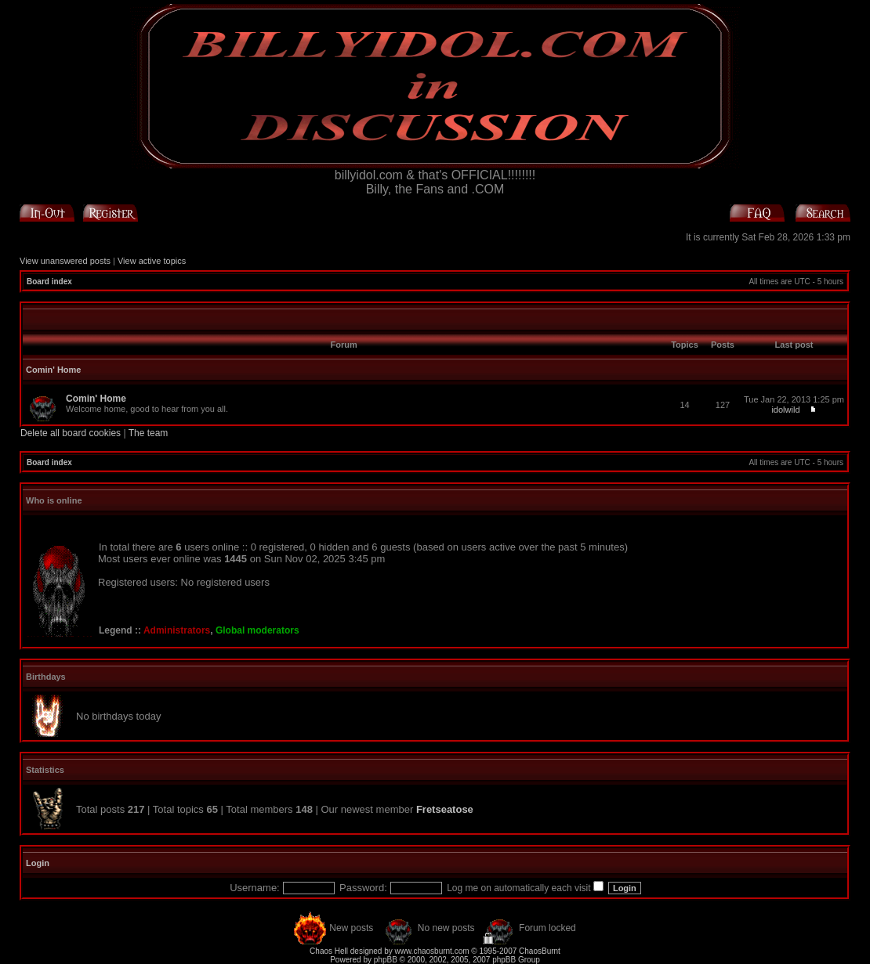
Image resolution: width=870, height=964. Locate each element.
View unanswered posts (65, 260)
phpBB (385, 959)
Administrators (176, 630)
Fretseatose (444, 809)
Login (37, 863)
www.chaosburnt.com (432, 951)
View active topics (152, 260)
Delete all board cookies (70, 433)
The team (149, 433)
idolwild (785, 409)
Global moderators (257, 630)
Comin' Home (53, 369)
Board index (49, 281)
